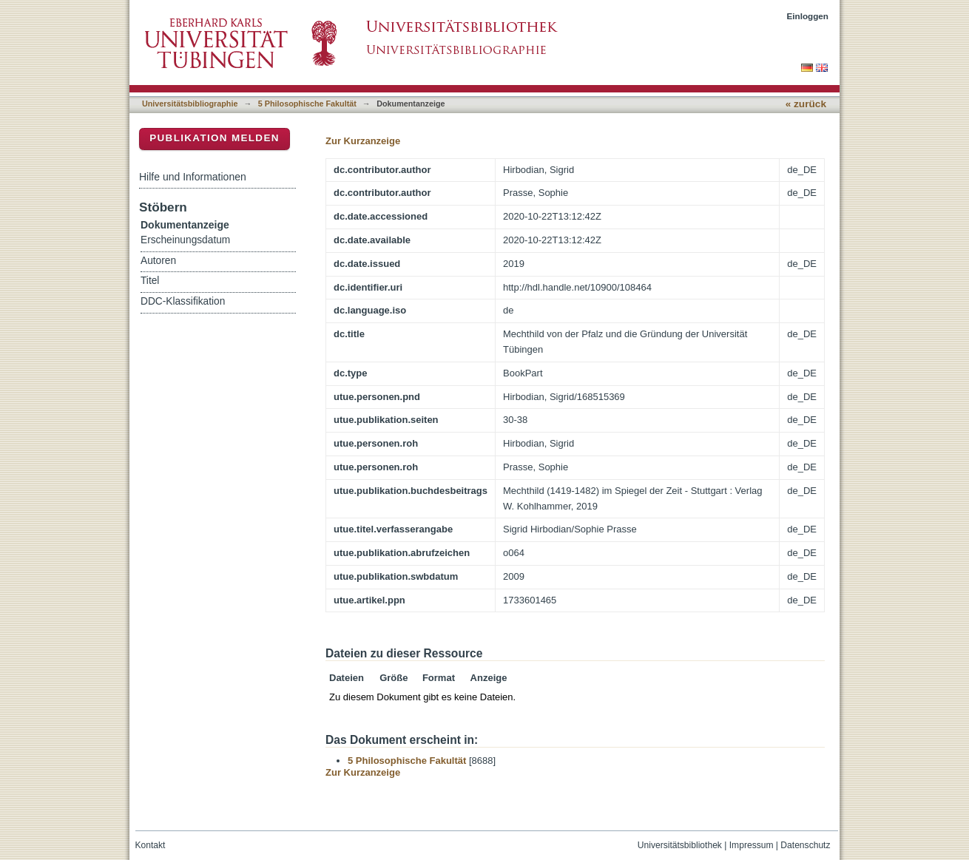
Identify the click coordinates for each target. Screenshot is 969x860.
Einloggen (808, 16)
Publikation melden (214, 137)
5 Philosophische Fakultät (307, 103)
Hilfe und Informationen (192, 177)
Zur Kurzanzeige (362, 140)
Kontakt (150, 845)
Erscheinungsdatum (185, 240)
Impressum (751, 845)
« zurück (806, 103)
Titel (150, 280)
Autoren (158, 260)
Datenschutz (805, 845)
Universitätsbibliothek (680, 845)
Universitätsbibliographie (189, 103)
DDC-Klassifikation (183, 301)
